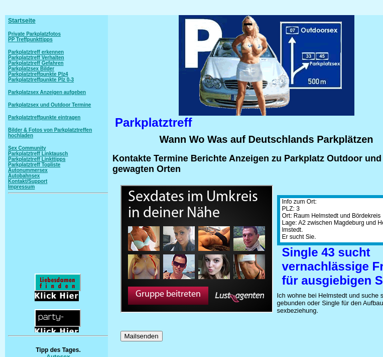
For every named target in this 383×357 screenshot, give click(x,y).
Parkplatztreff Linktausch (38, 153)
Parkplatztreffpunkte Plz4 (38, 74)
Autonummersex (28, 170)
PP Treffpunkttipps (30, 39)
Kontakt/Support (27, 181)
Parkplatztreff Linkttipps (36, 159)
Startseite (22, 20)
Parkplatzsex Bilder (31, 68)
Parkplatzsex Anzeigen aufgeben (47, 92)
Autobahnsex (24, 175)
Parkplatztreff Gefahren (36, 63)
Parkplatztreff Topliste (34, 164)
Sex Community (27, 148)
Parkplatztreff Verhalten (36, 57)
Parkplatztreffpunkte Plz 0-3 (41, 79)
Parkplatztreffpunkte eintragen (44, 117)
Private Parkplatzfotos (34, 34)
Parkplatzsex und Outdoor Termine (49, 105)
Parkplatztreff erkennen (36, 52)
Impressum (21, 187)
